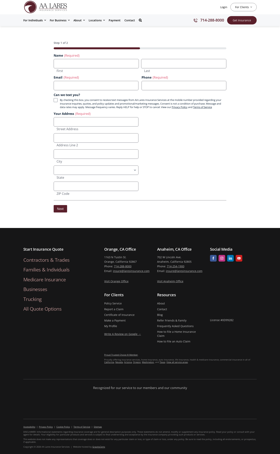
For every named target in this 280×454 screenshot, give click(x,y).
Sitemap (98, 426)
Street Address (67, 129)
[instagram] (222, 258)
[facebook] (213, 258)
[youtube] (239, 258)
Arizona (128, 362)
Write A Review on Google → (122, 334)
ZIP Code (63, 194)
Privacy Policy (179, 107)
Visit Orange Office (116, 281)
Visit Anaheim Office (170, 281)
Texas (162, 362)
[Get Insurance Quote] (242, 20)
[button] (140, 20)
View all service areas (177, 362)
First (60, 71)
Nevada (119, 362)
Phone (155, 77)
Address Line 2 (67, 145)
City (59, 161)
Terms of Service (202, 107)
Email (66, 77)
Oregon (137, 362)
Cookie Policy (63, 426)
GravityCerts (98, 446)
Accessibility (29, 426)
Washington (148, 362)
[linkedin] (230, 258)
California (109, 362)
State (60, 177)
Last (147, 71)
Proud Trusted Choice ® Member (121, 354)
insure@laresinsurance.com (131, 271)
